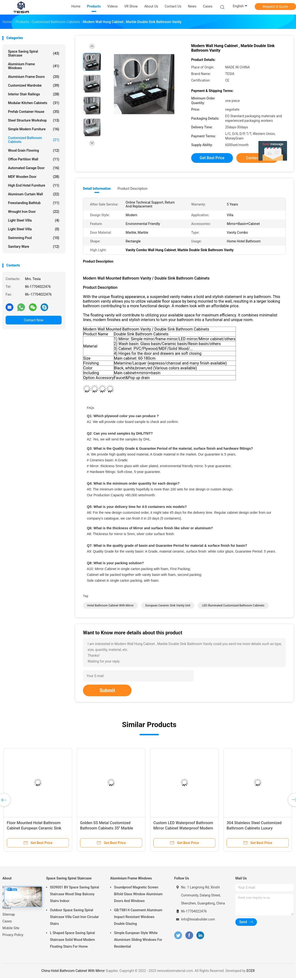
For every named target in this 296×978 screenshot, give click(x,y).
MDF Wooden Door (33, 176)
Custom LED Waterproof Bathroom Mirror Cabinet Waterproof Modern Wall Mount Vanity (183, 828)
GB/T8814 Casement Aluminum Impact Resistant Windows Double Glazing (138, 917)
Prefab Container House (33, 111)
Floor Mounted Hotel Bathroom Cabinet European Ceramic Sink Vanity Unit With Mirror (34, 828)
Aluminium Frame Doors (33, 76)
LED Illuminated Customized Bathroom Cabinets (233, 605)
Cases (7, 921)
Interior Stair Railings (33, 94)
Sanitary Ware (33, 246)
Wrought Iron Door (33, 211)
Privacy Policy (12, 935)
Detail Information (97, 189)
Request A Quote (275, 6)
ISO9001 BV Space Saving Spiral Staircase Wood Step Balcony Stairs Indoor (74, 894)
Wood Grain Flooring (33, 150)
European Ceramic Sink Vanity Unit (167, 605)
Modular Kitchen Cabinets (33, 102)
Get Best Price (212, 158)
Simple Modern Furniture (33, 129)
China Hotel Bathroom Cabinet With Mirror (73, 971)
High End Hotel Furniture (33, 185)
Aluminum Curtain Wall (33, 194)
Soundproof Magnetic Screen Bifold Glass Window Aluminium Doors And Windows (138, 894)
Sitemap (8, 914)
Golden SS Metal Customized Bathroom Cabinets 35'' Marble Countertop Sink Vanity (106, 828)
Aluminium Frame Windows (33, 66)
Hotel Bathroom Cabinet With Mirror (110, 605)
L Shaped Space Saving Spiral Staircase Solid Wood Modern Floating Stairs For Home (72, 939)
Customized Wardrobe (33, 85)
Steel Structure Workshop (33, 120)
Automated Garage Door (33, 168)
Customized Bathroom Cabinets (33, 140)
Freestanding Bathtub (33, 202)
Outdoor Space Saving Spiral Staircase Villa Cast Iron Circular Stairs (74, 917)
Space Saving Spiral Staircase (33, 53)
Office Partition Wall (33, 159)
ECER (251, 971)
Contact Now (33, 320)
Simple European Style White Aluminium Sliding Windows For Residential (138, 939)
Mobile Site (10, 928)
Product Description (132, 189)
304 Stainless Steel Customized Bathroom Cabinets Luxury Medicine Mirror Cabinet (254, 828)
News (6, 908)
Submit (107, 690)
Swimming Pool (33, 237)
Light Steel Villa (33, 220)
